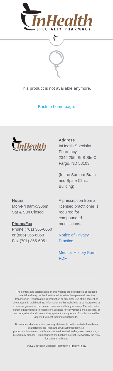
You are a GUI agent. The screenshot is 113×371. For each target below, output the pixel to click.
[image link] (56, 16)
